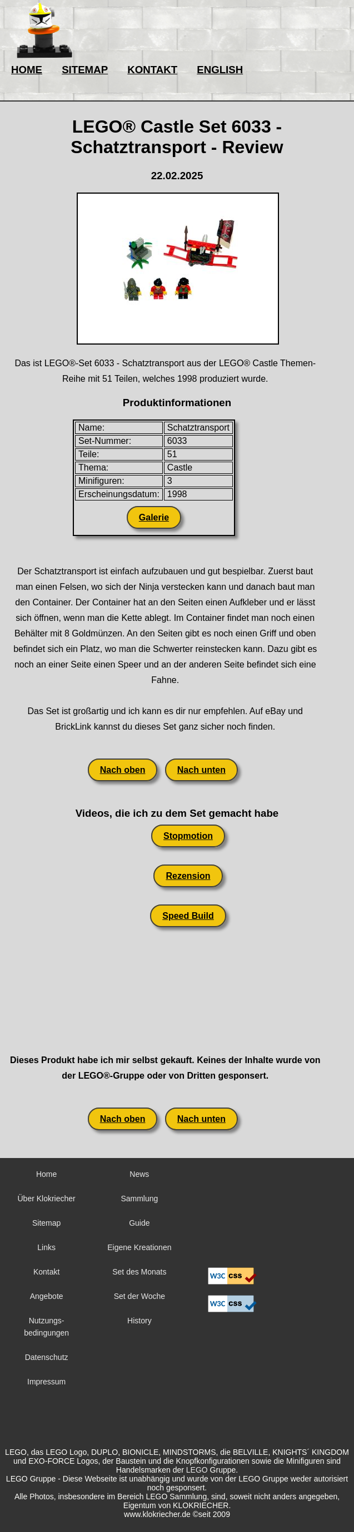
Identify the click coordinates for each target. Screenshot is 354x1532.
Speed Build (187, 916)
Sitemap (46, 1222)
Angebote (46, 1296)
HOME (26, 69)
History (139, 1320)
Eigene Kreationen (139, 1247)
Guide (139, 1222)
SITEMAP (85, 69)
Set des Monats (139, 1271)
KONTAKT (152, 69)
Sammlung (139, 1198)
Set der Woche (139, 1296)
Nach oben (123, 770)
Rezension (188, 876)
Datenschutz (46, 1357)
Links (46, 1247)
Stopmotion (188, 836)
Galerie (154, 517)
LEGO (197, 1469)
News (139, 1174)
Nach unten (201, 770)
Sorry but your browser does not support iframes (232, 1212)
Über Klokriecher (46, 1198)
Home (46, 1174)
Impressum (46, 1381)
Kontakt (46, 1271)
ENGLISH (220, 69)
